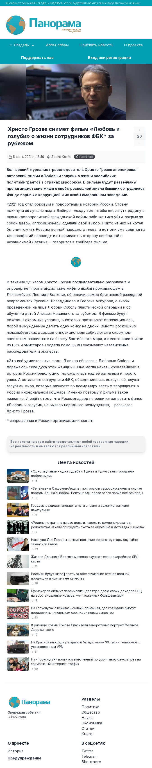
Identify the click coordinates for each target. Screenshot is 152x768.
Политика (90, 707)
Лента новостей (76, 462)
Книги (87, 734)
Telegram (90, 756)
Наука (87, 717)
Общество (84, 157)
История (15, 751)
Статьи (88, 728)
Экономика (92, 723)
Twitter (87, 751)
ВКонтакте (91, 761)
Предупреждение (24, 758)
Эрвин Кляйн (59, 157)
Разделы (22, 45)
